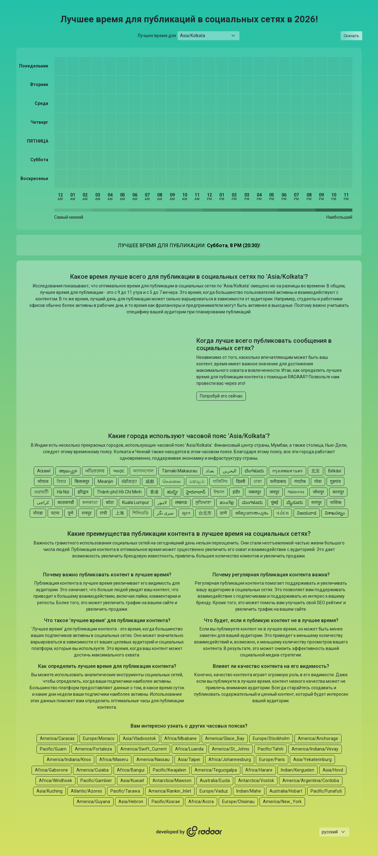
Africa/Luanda (189, 748)
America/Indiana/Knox (69, 759)
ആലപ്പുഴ (68, 470)
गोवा (318, 481)
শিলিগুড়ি (140, 512)
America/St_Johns (230, 748)
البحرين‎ (229, 470)
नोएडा (38, 512)
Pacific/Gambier (96, 780)
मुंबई (274, 502)
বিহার (61, 481)
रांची (103, 512)
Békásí (334, 470)
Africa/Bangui (130, 770)
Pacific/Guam (53, 748)
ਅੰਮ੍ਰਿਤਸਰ (95, 470)
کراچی (43, 502)
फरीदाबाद (278, 481)
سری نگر (165, 512)
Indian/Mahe (248, 791)
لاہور (162, 502)
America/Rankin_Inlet (169, 791)
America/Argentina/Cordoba (310, 780)
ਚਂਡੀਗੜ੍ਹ (129, 481)
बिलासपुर (82, 481)
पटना (55, 512)
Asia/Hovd (333, 770)
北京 (315, 470)
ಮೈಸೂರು (294, 502)
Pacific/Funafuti (326, 791)
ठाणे (223, 512)
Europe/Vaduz (214, 791)
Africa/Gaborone (51, 770)
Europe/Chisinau (238, 801)
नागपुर (316, 502)
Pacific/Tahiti (270, 748)
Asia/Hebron (130, 801)
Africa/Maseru (113, 759)
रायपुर (87, 512)
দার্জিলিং (220, 481)
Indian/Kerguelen (297, 770)
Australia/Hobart (285, 791)
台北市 (205, 512)
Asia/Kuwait (132, 780)
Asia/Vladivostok (139, 738)
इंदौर (236, 491)
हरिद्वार (83, 491)
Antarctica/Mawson (171, 780)
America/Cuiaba (92, 770)
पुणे (70, 512)
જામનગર (296, 491)
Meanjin (105, 481)
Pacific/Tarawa (125, 791)
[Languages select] (334, 832)
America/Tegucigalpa (216, 770)
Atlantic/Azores (86, 791)
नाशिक (335, 502)
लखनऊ (181, 502)
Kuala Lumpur (135, 502)
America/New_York (282, 801)
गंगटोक (300, 481)
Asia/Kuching (49, 791)
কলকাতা (89, 502)
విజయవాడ (306, 512)
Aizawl (43, 470)
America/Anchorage (318, 738)
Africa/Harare (259, 770)
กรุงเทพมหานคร (287, 470)
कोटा (110, 502)
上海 (119, 512)
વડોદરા (283, 512)
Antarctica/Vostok (256, 780)
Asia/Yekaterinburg (312, 759)
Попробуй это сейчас (221, 396)
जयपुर (274, 491)
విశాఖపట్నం (335, 512)
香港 (154, 491)
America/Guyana (93, 801)
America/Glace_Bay (224, 738)
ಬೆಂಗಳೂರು (254, 470)
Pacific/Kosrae (166, 801)
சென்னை (171, 481)
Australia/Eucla (215, 780)
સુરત (186, 512)
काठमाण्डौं (66, 502)
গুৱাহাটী (41, 491)
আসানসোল (143, 470)
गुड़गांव (335, 481)
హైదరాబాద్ (195, 491)
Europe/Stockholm (271, 738)
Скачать (351, 35)
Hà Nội (63, 491)
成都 (149, 481)
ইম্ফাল (219, 491)
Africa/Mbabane (180, 738)
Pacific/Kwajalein (169, 770)
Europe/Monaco (98, 738)
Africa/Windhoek (55, 780)
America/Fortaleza (93, 748)
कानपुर (338, 491)
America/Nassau (153, 759)
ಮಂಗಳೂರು (252, 502)
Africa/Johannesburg (229, 759)
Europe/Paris (272, 759)
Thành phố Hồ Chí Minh (119, 491)
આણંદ (119, 470)
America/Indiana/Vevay (315, 748)
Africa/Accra (201, 801)
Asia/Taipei (189, 759)
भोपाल (42, 481)
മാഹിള (227, 502)
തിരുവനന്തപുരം (251, 512)
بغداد (210, 470)
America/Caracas (57, 738)
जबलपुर (254, 491)
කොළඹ (196, 481)
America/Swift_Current (143, 748)
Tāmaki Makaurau (179, 470)
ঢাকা (258, 481)
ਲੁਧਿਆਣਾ (203, 502)
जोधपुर (318, 491)
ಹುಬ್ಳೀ (172, 491)
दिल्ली (240, 481)
